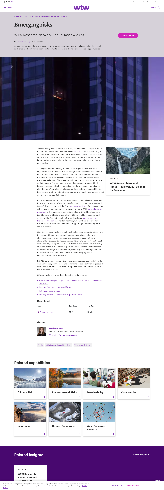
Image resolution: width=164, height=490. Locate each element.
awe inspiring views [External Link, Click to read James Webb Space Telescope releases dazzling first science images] (77, 206)
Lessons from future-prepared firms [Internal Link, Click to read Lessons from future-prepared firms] (55, 287)
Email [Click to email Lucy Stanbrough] (54, 335)
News (134, 2)
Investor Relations (146, 2)
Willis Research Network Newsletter (58, 345)
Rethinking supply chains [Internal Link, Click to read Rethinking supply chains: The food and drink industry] (50, 291)
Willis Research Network (82, 345)
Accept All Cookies (133, 485)
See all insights (141, 454)
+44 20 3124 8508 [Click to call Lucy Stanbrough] (69, 335)
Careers (157, 2)
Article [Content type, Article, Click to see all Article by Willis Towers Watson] (18, 17)
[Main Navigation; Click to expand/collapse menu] (8, 7)
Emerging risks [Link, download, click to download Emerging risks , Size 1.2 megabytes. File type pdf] (46, 312)
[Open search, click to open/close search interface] (155, 7)
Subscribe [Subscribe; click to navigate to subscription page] (128, 35)
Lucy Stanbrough (24, 42)
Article (40, 345)
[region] (82, 485)
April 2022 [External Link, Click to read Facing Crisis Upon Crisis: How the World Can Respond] (78, 151)
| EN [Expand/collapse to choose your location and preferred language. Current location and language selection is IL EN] (8, 2)
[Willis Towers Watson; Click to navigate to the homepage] (81, 7)
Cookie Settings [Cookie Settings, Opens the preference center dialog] (117, 485)
